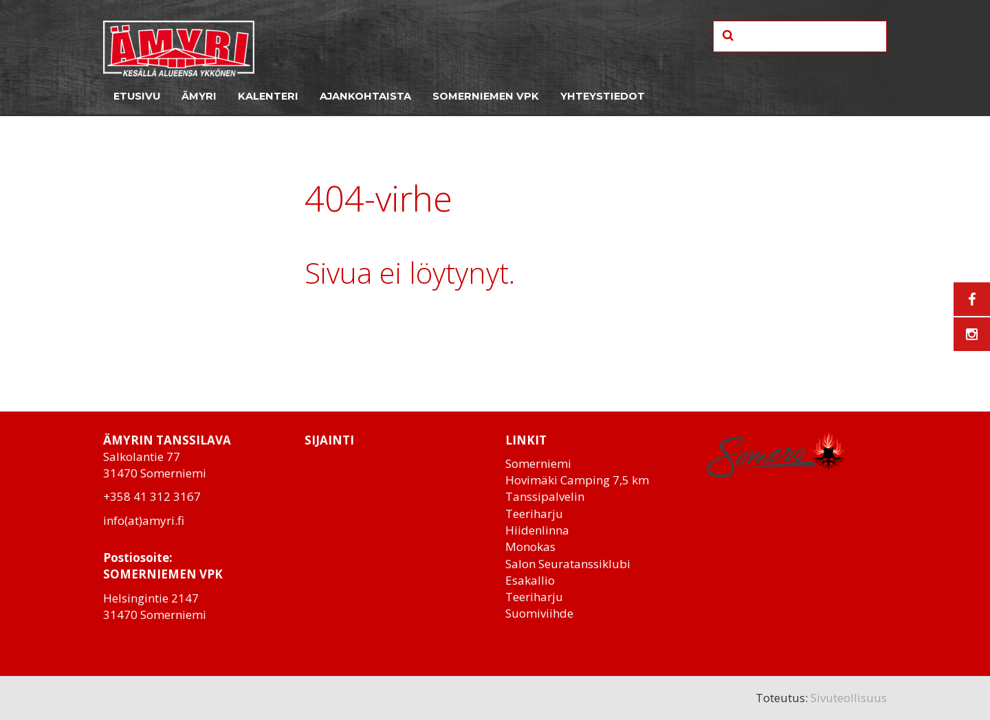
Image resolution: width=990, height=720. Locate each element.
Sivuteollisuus (849, 698)
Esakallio (530, 580)
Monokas (530, 546)
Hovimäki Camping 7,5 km (577, 480)
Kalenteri (268, 96)
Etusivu (136, 96)
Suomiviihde (539, 613)
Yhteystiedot (602, 96)
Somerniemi (538, 463)
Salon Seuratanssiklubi (567, 564)
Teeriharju (534, 513)
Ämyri (199, 96)
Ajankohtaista (365, 96)
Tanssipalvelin (544, 496)
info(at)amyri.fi (143, 520)
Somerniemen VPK (485, 96)
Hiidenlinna (537, 530)
